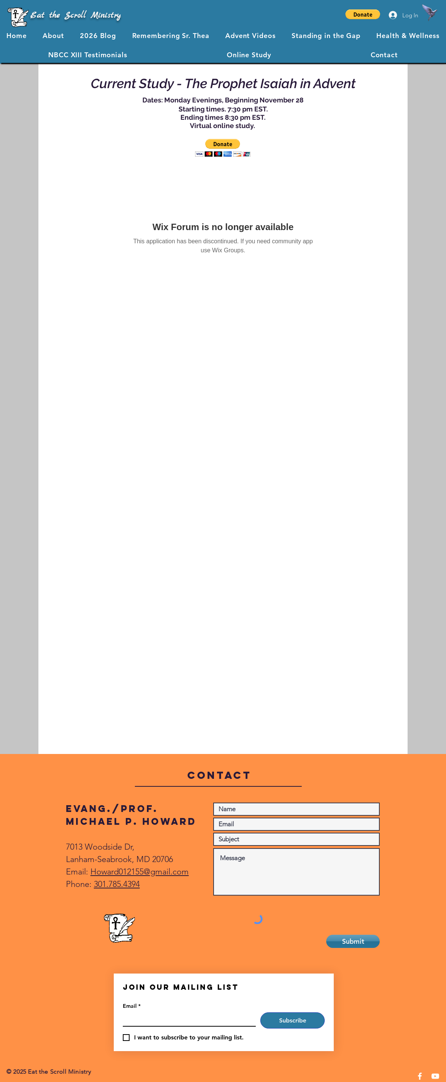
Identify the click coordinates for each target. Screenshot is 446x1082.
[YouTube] (435, 1076)
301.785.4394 (117, 884)
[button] (362, 14)
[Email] (187, 1019)
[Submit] (353, 941)
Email (132, 1006)
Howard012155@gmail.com (139, 872)
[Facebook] (420, 1076)
